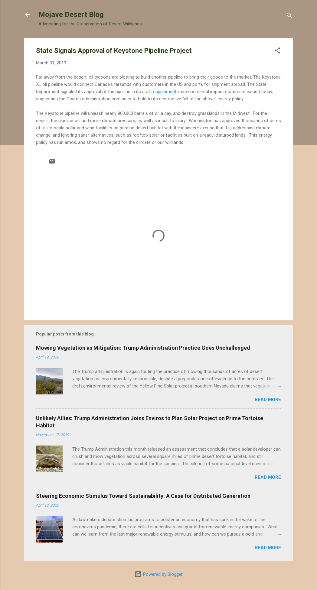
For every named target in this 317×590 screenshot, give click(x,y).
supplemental (167, 91)
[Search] (289, 16)
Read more (268, 399)
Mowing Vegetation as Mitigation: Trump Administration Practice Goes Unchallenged (143, 348)
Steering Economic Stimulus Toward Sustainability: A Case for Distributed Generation (143, 496)
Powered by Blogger (159, 574)
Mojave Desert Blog (71, 14)
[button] (277, 51)
